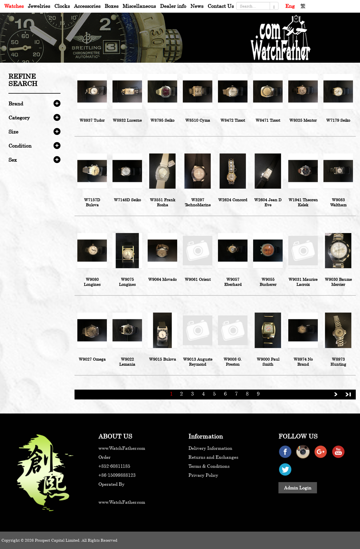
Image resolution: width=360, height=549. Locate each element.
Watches (14, 6)
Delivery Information (210, 448)
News (196, 6)
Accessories (87, 6)
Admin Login (297, 488)
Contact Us (221, 6)
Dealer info (173, 6)
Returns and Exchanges (213, 457)
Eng (290, 6)
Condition (20, 146)
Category (19, 117)
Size (13, 131)
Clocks (62, 6)
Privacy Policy (203, 475)
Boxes (111, 6)
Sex (12, 160)
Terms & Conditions (209, 466)
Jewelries (39, 6)
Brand (15, 103)
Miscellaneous (139, 6)
